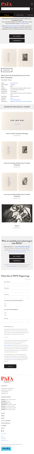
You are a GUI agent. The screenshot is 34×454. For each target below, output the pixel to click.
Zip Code (6, 318)
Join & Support (6, 420)
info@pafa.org (4, 393)
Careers (3, 425)
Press (3, 416)
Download (6, 70)
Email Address (7, 282)
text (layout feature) (15, 99)
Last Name (6, 294)
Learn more (12, 359)
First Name (7, 288)
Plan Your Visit (25, 23)
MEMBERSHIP (17, 40)
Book (11, 98)
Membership (17, 261)
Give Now (30, 15)
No (5, 306)
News (2, 418)
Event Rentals (5, 423)
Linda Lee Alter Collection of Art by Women (21, 101)
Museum (6, 15)
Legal (3, 428)
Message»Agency (6, 446)
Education (20, 15)
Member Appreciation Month (13, 25)
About (3, 413)
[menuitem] (6, 15)
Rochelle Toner (14, 83)
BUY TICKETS (16, 36)
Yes (5, 304)
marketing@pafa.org (8, 345)
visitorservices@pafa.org (12, 266)
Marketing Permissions (9, 326)
